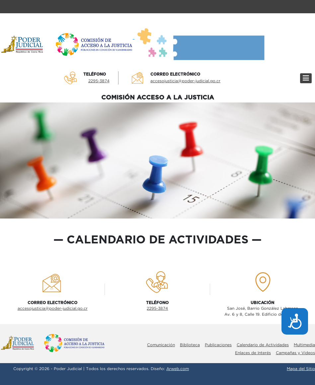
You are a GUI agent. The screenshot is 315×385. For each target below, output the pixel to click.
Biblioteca (190, 345)
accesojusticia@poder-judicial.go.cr (185, 81)
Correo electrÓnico (175, 74)
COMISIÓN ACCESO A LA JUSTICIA (157, 98)
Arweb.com (177, 369)
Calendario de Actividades (263, 345)
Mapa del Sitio (301, 369)
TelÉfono (94, 74)
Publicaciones (218, 345)
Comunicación (161, 345)
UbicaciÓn (262, 303)
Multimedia (304, 345)
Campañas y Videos (295, 353)
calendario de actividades (157, 240)
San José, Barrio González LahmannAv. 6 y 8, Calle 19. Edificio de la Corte (262, 311)
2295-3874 (99, 81)
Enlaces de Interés (253, 353)
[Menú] (306, 78)
